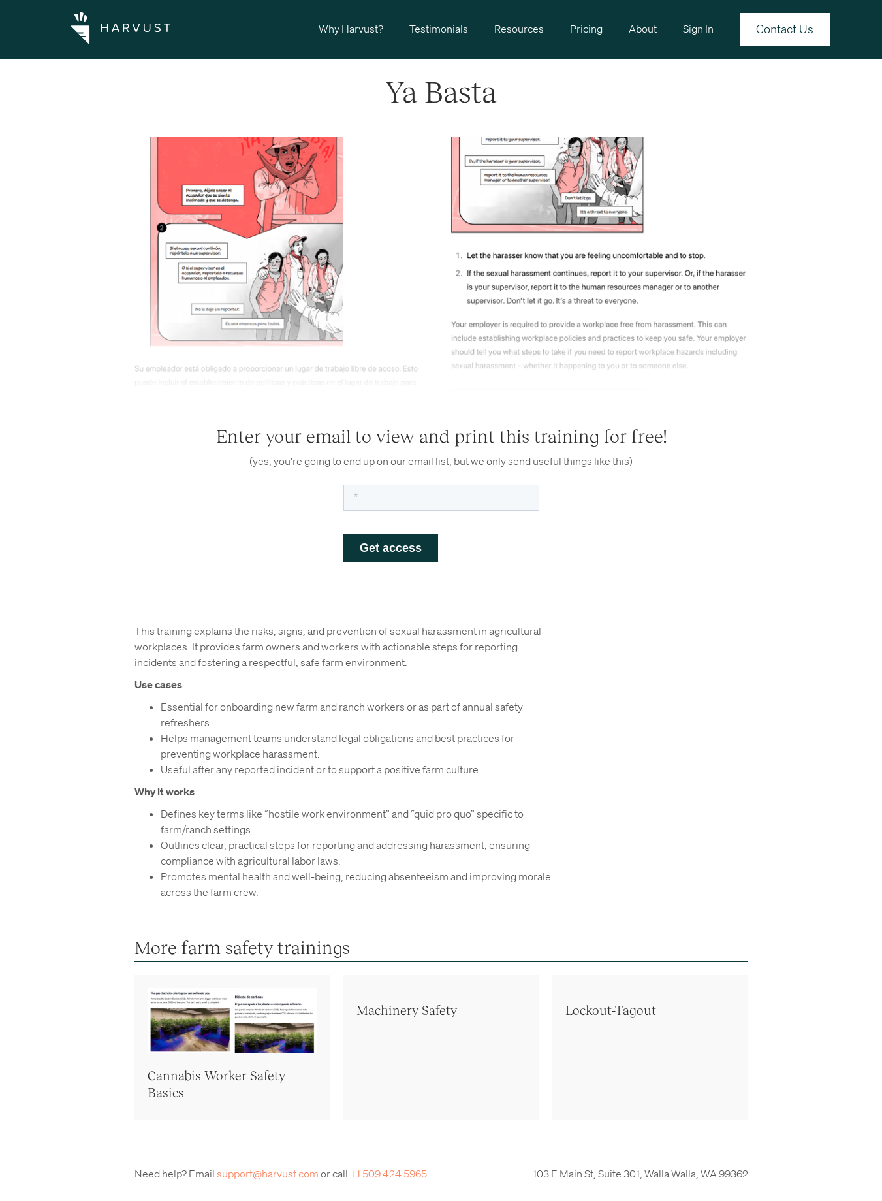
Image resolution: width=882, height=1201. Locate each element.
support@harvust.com (268, 1173)
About (643, 28)
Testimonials (438, 28)
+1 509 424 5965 (388, 1173)
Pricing (586, 28)
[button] (351, 28)
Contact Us (784, 29)
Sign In (698, 28)
